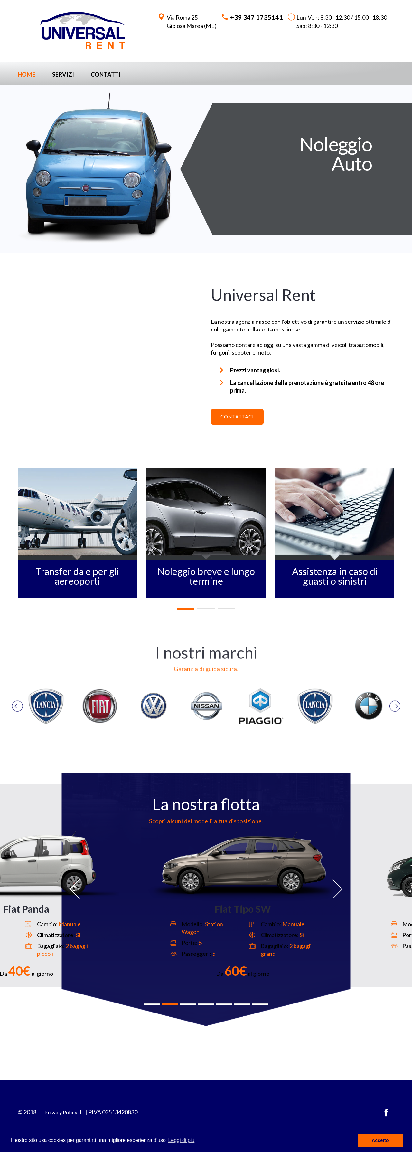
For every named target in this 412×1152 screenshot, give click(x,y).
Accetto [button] (380, 1140)
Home (26, 74)
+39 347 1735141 (256, 17)
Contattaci (240, 418)
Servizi (63, 74)
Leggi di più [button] (181, 1140)
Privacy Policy (61, 1119)
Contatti (106, 74)
